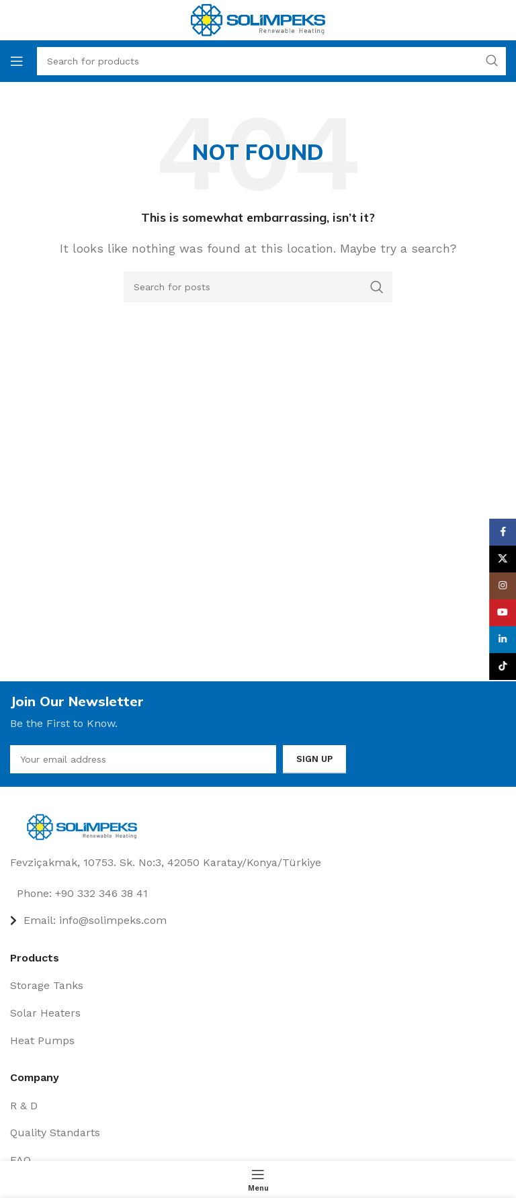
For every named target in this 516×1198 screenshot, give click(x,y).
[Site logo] (258, 19)
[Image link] (85, 826)
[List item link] (258, 893)
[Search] (258, 286)
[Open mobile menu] (16, 61)
